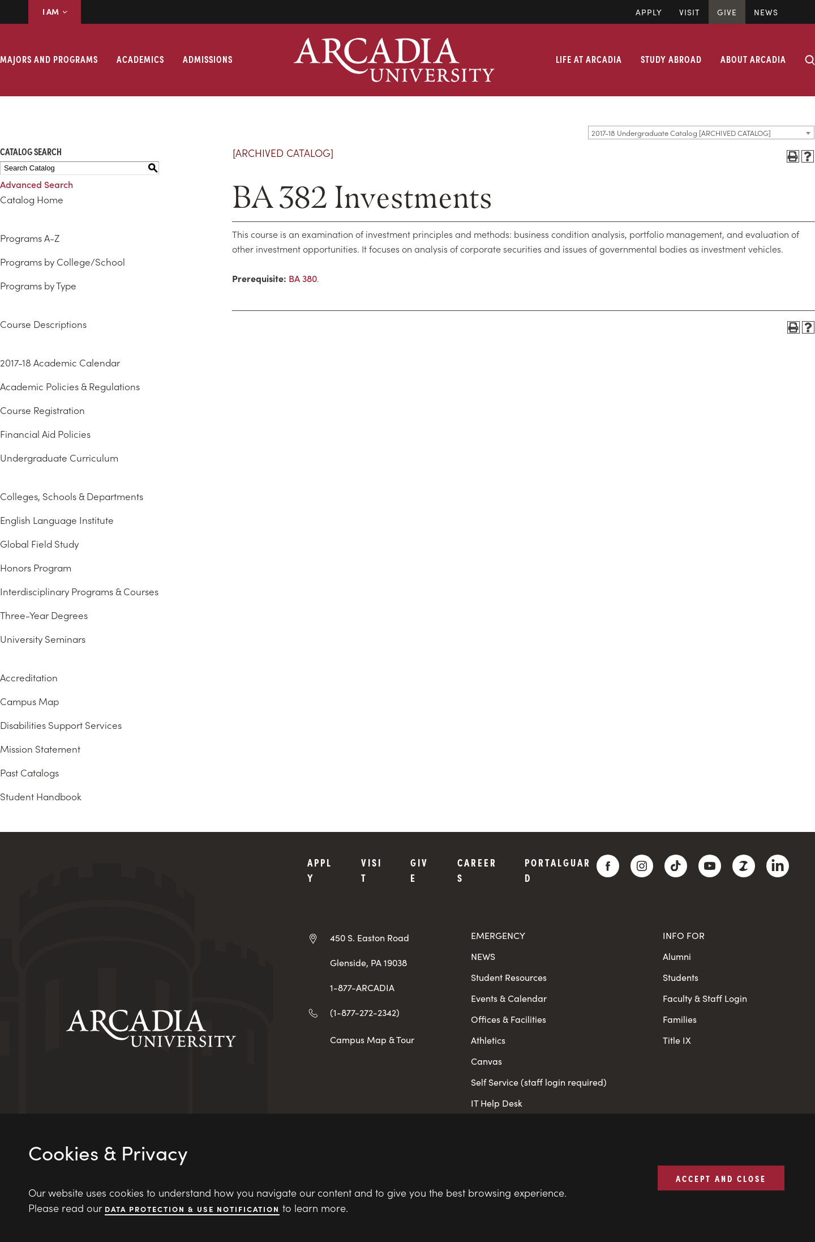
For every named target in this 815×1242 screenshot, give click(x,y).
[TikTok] (675, 866)
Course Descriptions (43, 324)
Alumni (677, 956)
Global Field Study (39, 543)
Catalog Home (31, 199)
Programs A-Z (29, 238)
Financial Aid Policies (45, 434)
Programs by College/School (62, 261)
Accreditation (29, 677)
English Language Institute (57, 520)
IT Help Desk (496, 1103)
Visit (689, 12)
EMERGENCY (498, 935)
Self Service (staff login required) (539, 1082)
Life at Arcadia (589, 59)
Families (680, 1019)
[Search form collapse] (810, 60)
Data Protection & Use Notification (192, 1208)
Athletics (488, 1040)
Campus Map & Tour (372, 1039)
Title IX (677, 1040)
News (766, 12)
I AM (54, 11)
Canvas (486, 1061)
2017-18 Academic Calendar (60, 362)
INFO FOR (684, 935)
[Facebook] (608, 866)
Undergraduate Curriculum (59, 457)
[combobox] (701, 132)
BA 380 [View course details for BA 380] (303, 278)
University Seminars (42, 639)
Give (727, 12)
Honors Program (35, 567)
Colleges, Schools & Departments (71, 496)
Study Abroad (671, 59)
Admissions (208, 59)
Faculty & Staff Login (705, 998)
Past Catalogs (29, 772)
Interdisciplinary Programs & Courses (79, 591)
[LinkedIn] (777, 866)
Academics (140, 59)
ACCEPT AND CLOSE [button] (721, 1177)
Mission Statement (40, 748)
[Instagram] (641, 866)
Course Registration (42, 410)
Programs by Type (38, 285)
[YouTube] (709, 866)
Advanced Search (36, 184)
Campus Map (29, 701)
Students (680, 977)
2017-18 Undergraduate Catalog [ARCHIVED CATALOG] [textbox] (681, 132)
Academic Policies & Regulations (70, 386)
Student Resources (509, 977)
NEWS (483, 956)
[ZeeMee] (743, 866)
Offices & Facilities (508, 1019)
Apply (649, 12)
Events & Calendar (509, 998)
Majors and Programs (49, 59)
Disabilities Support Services (61, 725)
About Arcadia (753, 59)
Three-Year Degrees (44, 615)
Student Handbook (41, 796)
